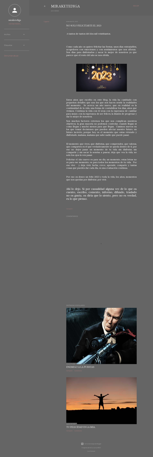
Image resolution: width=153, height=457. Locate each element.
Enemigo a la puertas (80, 367)
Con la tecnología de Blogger (91, 444)
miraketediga (14, 20)
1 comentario (78, 370)
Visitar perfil (15, 24)
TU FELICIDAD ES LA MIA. (80, 427)
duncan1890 (97, 447)
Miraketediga (65, 6)
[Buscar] (136, 6)
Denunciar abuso (11, 56)
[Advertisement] (101, 285)
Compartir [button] (46, 22)
